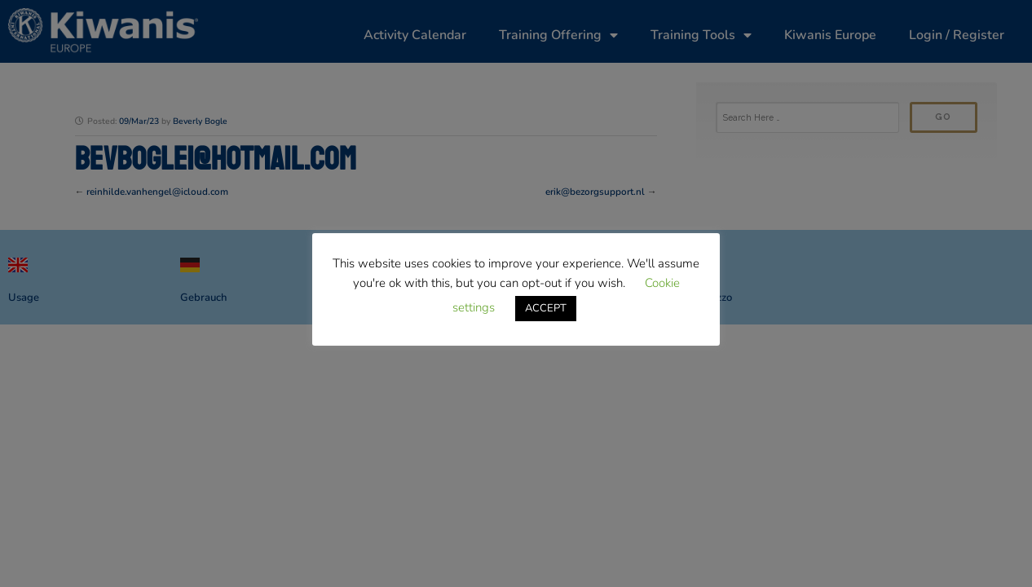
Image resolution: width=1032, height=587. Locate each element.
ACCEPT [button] (546, 308)
